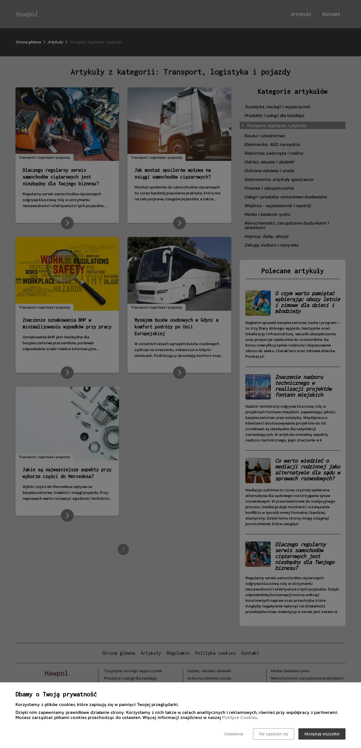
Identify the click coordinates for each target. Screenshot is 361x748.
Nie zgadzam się (273, 734)
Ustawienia (233, 734)
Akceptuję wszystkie (322, 734)
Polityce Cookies (239, 717)
